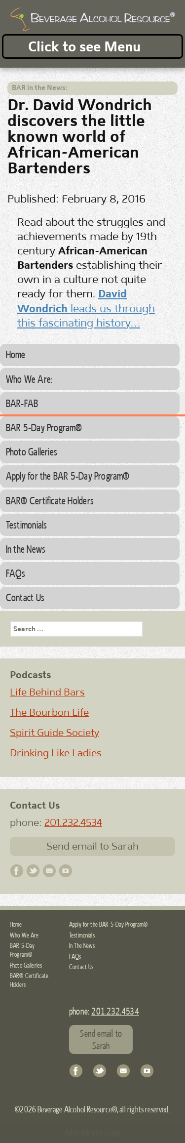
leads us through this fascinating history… (86, 308)
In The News (82, 945)
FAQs (16, 573)
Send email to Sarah (92, 846)
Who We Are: (29, 378)
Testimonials (26, 524)
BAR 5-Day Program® (44, 427)
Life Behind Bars (47, 692)
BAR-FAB (22, 403)
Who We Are (24, 935)
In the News (25, 548)
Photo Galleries (31, 451)
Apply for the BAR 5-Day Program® (68, 475)
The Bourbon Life (49, 712)
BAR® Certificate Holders (50, 500)
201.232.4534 (73, 822)
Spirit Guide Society (54, 732)
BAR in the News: (40, 87)
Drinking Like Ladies (56, 753)
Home (16, 354)
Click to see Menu (84, 46)
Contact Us (25, 597)
